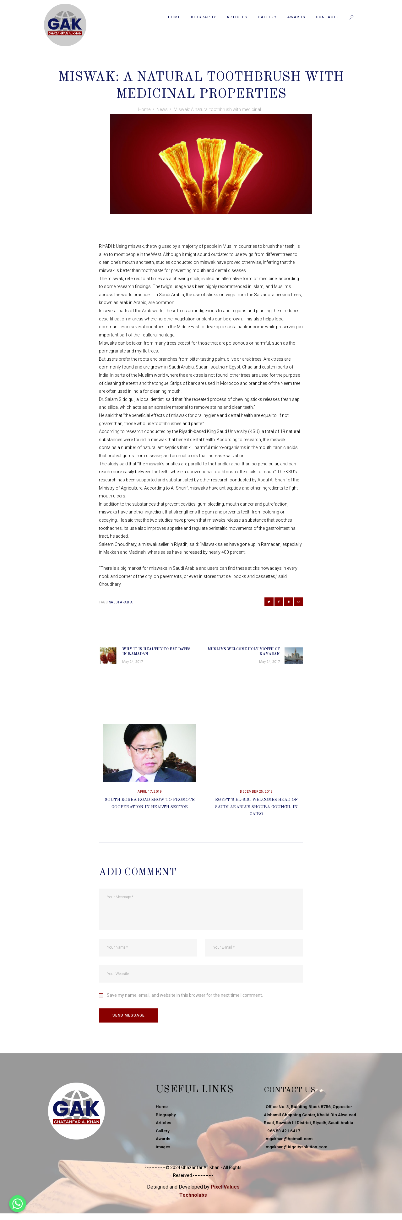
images (163, 1150)
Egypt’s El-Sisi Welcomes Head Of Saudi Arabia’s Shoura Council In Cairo (256, 810)
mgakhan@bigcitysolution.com (297, 1158)
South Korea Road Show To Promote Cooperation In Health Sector (150, 810)
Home (144, 109)
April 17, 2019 (150, 794)
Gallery (163, 1134)
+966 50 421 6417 (282, 1142)
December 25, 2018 (256, 794)
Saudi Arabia (121, 602)
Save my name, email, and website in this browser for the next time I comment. (185, 998)
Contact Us (296, 1093)
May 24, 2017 (176, 63)
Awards (163, 1142)
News (200, 63)
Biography (166, 1118)
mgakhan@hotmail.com (289, 1150)
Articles (164, 1126)
